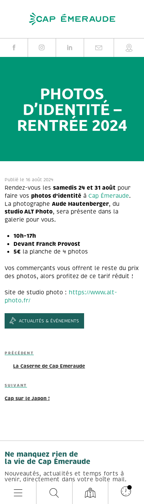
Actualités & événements (44, 321)
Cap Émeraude (108, 195)
